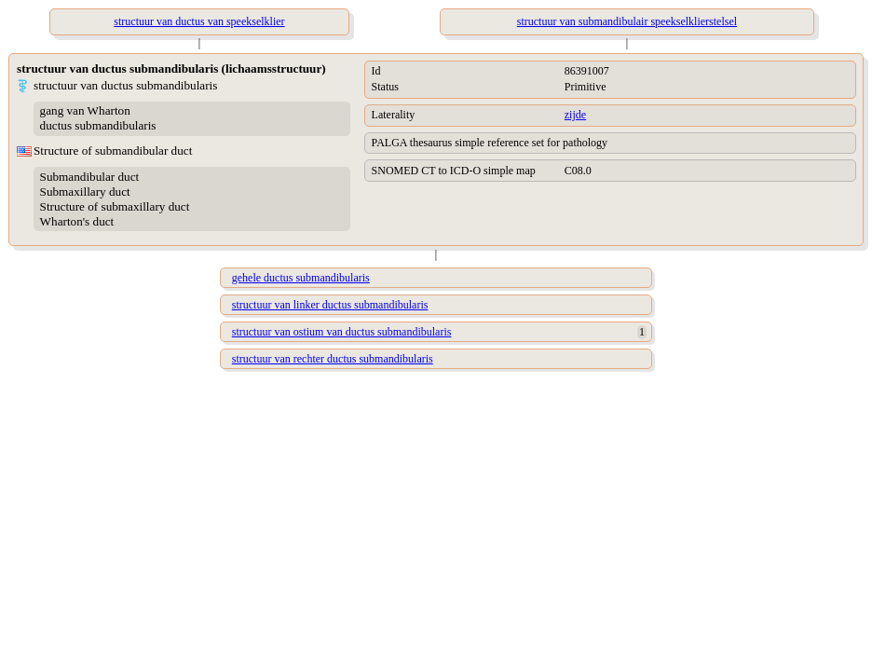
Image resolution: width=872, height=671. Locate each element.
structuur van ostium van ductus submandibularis (342, 331)
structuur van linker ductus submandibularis (330, 304)
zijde (575, 114)
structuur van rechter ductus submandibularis (332, 358)
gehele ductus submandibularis (301, 277)
